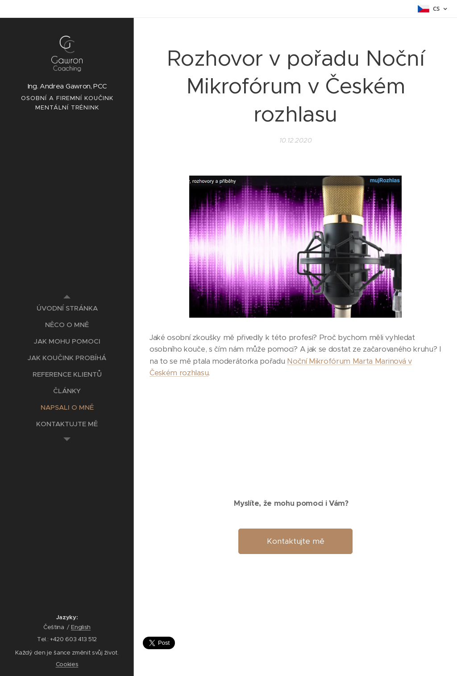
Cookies (67, 664)
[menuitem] (67, 308)
